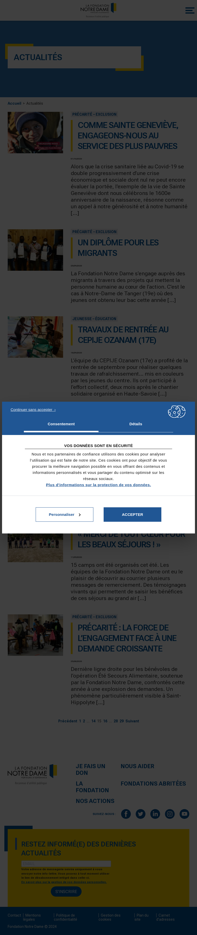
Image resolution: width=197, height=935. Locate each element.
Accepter (132, 514)
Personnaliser (65, 514)
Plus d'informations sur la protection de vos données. (98, 484)
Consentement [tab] (61, 424)
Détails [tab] (135, 424)
